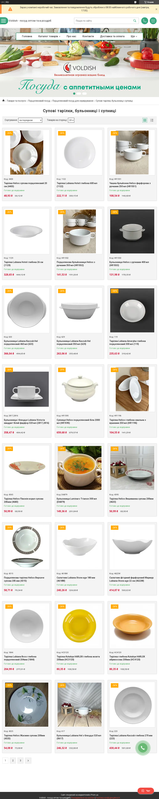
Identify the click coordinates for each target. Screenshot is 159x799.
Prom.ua (94, 795)
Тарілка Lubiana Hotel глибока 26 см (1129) (23, 264)
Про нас (71, 36)
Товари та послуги (16, 101)
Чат (145, 790)
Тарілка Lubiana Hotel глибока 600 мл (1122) (77, 185)
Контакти (88, 36)
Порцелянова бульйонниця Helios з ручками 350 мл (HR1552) (76, 264)
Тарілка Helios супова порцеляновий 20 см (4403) (25, 185)
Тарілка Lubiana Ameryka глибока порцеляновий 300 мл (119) (127, 342)
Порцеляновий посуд (39, 101)
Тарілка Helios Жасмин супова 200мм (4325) (24, 737)
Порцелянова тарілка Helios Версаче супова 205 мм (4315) (24, 579)
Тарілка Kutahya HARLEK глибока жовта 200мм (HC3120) (78, 658)
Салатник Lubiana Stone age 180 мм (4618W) (76, 579)
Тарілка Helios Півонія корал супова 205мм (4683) (23, 500)
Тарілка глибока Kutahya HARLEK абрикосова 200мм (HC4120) (127, 658)
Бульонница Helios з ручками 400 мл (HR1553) (129, 264)
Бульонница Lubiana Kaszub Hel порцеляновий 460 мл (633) (21, 342)
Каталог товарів (48, 36)
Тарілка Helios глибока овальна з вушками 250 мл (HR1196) (127, 421)
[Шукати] (135, 21)
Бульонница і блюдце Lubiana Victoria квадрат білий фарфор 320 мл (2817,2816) (26, 421)
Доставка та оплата (112, 36)
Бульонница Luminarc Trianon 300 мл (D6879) (77, 500)
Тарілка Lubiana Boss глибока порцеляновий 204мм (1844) (20, 658)
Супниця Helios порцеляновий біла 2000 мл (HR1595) (78, 421)
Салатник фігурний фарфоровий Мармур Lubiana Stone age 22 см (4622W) (131, 579)
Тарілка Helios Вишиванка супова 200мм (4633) (131, 500)
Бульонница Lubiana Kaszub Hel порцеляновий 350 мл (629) (74, 342)
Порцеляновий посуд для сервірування (72, 101)
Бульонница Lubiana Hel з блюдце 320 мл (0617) (79, 737)
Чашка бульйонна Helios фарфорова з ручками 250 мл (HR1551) (130, 185)
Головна (27, 36)
